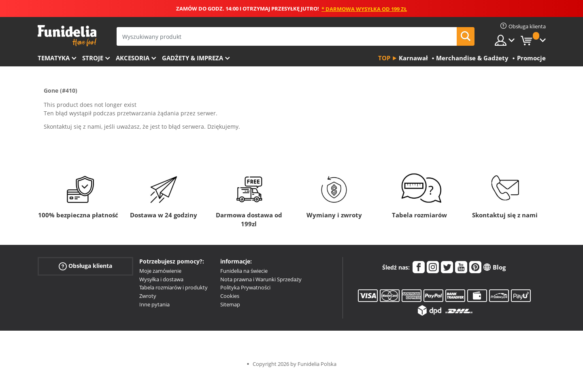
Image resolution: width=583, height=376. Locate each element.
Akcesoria (132, 58)
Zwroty (147, 296)
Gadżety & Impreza (192, 58)
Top (384, 58)
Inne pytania (154, 304)
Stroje (92, 58)
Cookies (229, 296)
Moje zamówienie (160, 270)
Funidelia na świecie (244, 270)
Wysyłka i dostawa (161, 279)
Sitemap (230, 304)
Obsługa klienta (85, 266)
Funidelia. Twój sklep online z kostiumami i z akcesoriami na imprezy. (67, 36)
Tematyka (54, 58)
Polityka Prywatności (245, 287)
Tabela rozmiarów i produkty (173, 287)
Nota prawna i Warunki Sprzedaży (261, 279)
